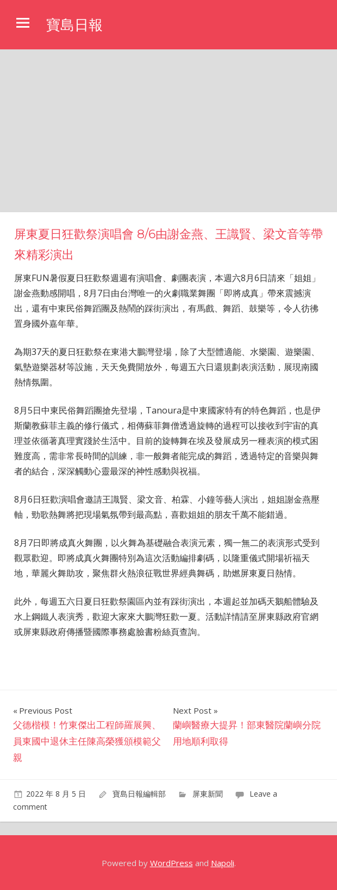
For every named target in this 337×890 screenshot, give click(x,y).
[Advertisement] (168, 131)
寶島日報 (76, 24)
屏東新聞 (207, 794)
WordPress (171, 862)
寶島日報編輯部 (139, 794)
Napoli (222, 862)
